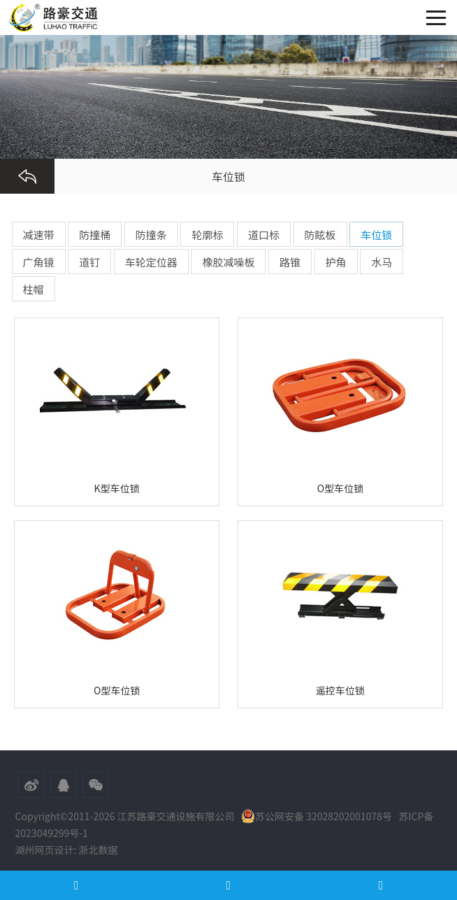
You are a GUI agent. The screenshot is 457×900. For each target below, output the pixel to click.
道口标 (264, 234)
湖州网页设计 (44, 850)
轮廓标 (207, 234)
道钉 (89, 262)
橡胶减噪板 (228, 262)
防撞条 (151, 234)
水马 (381, 262)
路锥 (290, 262)
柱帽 (33, 289)
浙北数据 (98, 850)
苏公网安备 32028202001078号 (316, 816)
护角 (336, 262)
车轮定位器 (151, 262)
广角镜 (39, 262)
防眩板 (320, 234)
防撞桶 (94, 234)
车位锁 (376, 234)
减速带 (39, 234)
